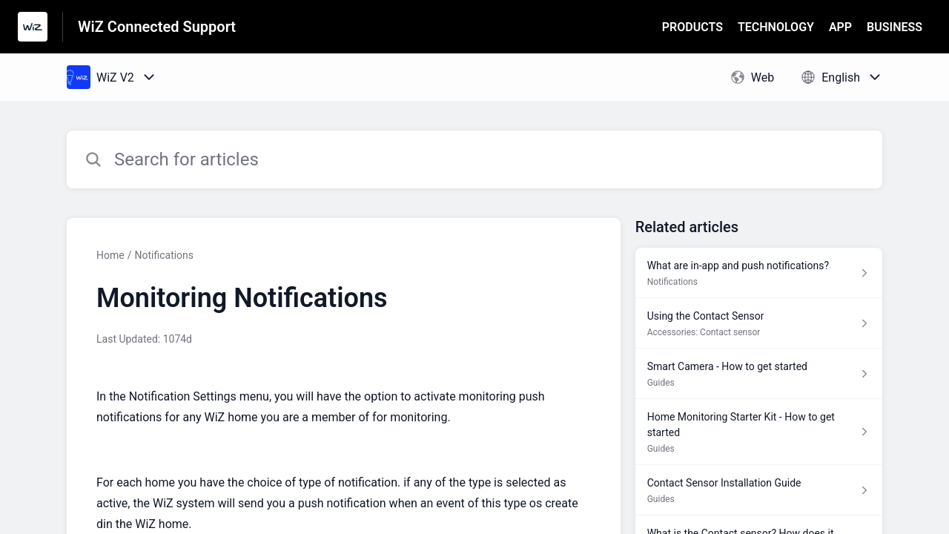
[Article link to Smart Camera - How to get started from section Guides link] (758, 374)
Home (110, 255)
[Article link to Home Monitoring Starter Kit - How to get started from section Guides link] (758, 432)
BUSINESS (894, 27)
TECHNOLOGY (776, 27)
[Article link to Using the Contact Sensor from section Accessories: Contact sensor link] (758, 323)
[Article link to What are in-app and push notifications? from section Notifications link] (758, 273)
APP (840, 27)
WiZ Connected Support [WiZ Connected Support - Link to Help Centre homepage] (157, 27)
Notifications (164, 255)
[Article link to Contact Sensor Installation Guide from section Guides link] (758, 490)
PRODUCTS (692, 27)
